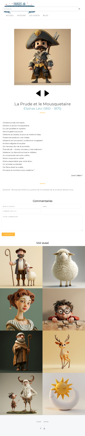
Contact (45, 422)
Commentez (8, 234)
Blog (45, 16)
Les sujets (34, 16)
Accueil (10, 16)
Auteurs (21, 16)
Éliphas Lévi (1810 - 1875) (42, 108)
